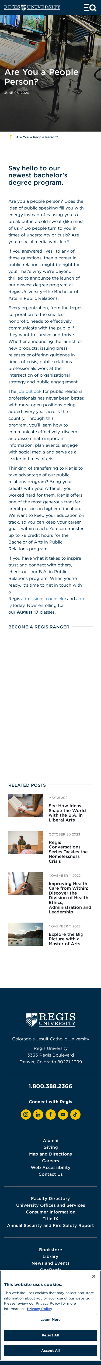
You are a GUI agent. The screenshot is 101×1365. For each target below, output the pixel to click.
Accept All (50, 1350)
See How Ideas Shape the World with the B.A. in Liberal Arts (67, 813)
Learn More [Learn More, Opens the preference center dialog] (50, 1319)
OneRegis (50, 1270)
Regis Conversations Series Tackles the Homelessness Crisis (68, 852)
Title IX (50, 1218)
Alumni (50, 1140)
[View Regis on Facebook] (51, 1114)
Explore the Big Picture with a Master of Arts (66, 938)
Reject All (50, 1335)
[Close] (94, 1276)
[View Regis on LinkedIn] (38, 1114)
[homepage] (32, 7)
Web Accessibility (51, 1167)
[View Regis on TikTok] (75, 1114)
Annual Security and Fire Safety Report (50, 1225)
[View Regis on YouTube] (63, 1114)
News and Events (50, 1263)
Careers (50, 1160)
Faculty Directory (50, 1198)
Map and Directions (50, 1154)
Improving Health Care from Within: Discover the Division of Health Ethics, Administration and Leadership (70, 898)
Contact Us (51, 1174)
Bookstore (50, 1249)
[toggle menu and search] (90, 8)
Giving (50, 1147)
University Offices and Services (50, 1205)
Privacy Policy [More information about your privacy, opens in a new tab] (39, 1308)
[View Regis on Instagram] (26, 1114)
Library (50, 1256)
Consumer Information (50, 1212)
